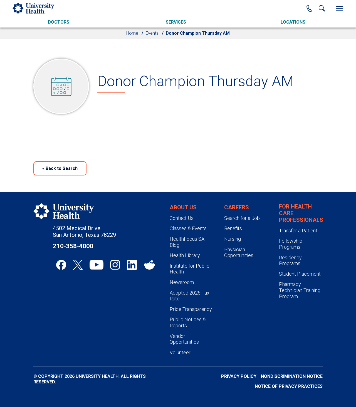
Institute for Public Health (189, 269)
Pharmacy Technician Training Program (299, 290)
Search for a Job (242, 218)
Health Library (185, 255)
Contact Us (182, 218)
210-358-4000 (73, 246)
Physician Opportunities (238, 252)
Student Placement (300, 274)
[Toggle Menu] (339, 8)
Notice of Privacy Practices (289, 386)
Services (176, 22)
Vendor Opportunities (184, 339)
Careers (236, 207)
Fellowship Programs (290, 244)
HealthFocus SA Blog (187, 242)
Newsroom (182, 282)
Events (152, 33)
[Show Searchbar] (321, 8)
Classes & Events (188, 228)
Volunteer (180, 352)
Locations (293, 22)
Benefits (233, 228)
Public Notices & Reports (188, 322)
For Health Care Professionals (301, 213)
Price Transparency (191, 309)
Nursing (232, 239)
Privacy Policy (238, 376)
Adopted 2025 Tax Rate (189, 296)
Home (132, 33)
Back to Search (60, 168)
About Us (183, 207)
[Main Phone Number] (309, 8)
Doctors (58, 22)
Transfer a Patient (298, 230)
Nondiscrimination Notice (292, 376)
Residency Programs (290, 261)
